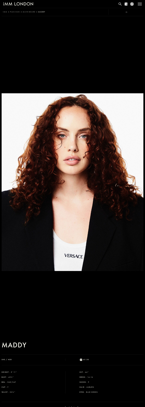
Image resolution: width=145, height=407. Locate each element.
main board (29, 12)
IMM (5, 12)
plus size (15, 12)
